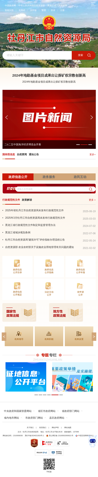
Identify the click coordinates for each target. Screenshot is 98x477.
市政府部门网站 (34, 417)
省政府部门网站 (70, 411)
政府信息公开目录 (17, 271)
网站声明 (55, 427)
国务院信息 (8, 154)
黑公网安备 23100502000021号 (59, 435)
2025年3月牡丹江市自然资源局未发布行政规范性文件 (35, 217)
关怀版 (33, 10)
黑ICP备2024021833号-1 (34, 435)
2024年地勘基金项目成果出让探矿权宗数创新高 (49, 75)
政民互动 (80, 177)
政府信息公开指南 (49, 271)
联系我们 (42, 427)
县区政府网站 (56, 417)
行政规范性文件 (11, 199)
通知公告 (34, 154)
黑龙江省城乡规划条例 (17, 232)
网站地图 (67, 427)
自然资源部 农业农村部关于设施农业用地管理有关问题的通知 (39, 247)
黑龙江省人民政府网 (57, 5)
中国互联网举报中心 (84, 435)
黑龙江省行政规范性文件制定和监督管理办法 (30, 225)
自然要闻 (22, 154)
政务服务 (49, 177)
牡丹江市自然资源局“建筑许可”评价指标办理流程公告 (35, 239)
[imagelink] (49, 312)
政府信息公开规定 (17, 293)
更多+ (93, 154)
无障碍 (22, 10)
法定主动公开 (49, 293)
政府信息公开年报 (80, 271)
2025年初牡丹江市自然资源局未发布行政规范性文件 (34, 210)
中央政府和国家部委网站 (18, 411)
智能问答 (9, 10)
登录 (53, 10)
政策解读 (27, 199)
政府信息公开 (17, 177)
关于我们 (30, 427)
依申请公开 (80, 293)
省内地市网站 (11, 417)
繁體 (44, 10)
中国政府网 (10, 5)
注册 (62, 10)
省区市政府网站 (47, 411)
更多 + (92, 199)
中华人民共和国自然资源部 (31, 5)
